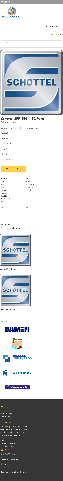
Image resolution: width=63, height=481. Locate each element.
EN (52, 34)
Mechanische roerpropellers (10, 435)
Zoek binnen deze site (56, 42)
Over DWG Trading (8, 454)
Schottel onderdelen (7, 446)
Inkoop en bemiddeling (9, 460)
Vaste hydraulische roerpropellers (12, 432)
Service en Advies (7, 457)
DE (60, 34)
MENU (7, 2)
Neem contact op (13, 169)
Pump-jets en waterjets (8, 443)
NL (56, 34)
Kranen (2, 441)
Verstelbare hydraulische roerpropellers (14, 427)
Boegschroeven (5, 438)
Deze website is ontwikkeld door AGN (14, 472)
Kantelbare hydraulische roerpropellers (13, 429)
